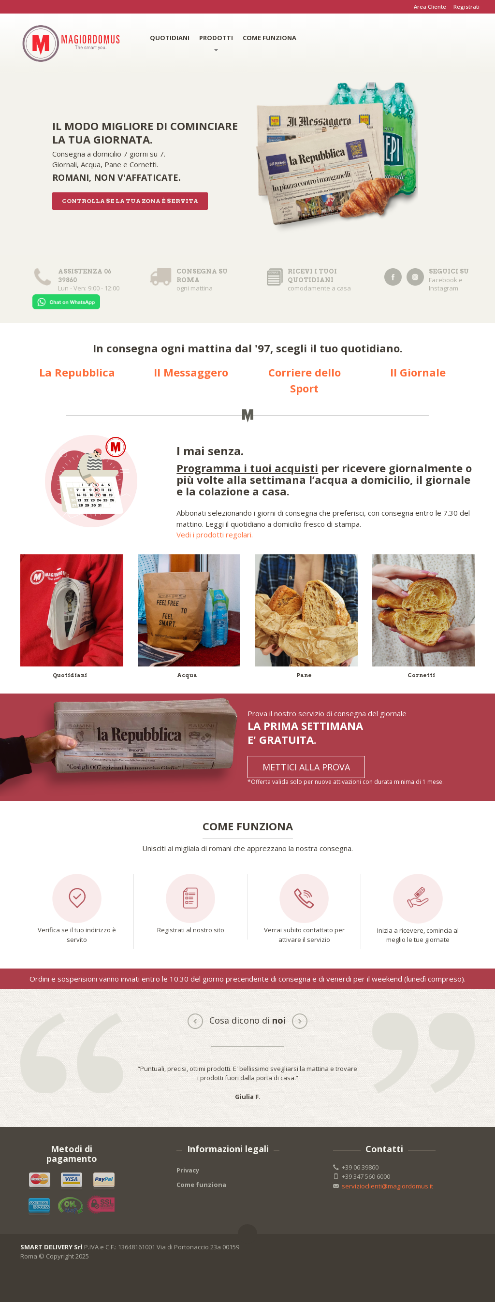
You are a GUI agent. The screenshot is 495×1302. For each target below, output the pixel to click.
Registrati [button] (466, 6)
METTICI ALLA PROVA (306, 767)
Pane (304, 675)
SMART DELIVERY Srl (51, 1247)
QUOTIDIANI (169, 37)
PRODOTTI (216, 42)
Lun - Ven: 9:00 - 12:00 (77, 279)
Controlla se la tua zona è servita (130, 200)
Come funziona (201, 1184)
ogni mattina (195, 279)
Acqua (187, 675)
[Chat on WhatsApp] (66, 300)
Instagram (443, 288)
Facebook (443, 279)
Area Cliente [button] (430, 6)
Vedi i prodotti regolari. (214, 534)
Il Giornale (418, 372)
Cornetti (421, 675)
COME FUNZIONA (269, 37)
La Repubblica (77, 372)
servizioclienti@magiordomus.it (387, 1186)
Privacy (187, 1170)
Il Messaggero (191, 372)
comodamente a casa (312, 279)
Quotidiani (70, 675)
